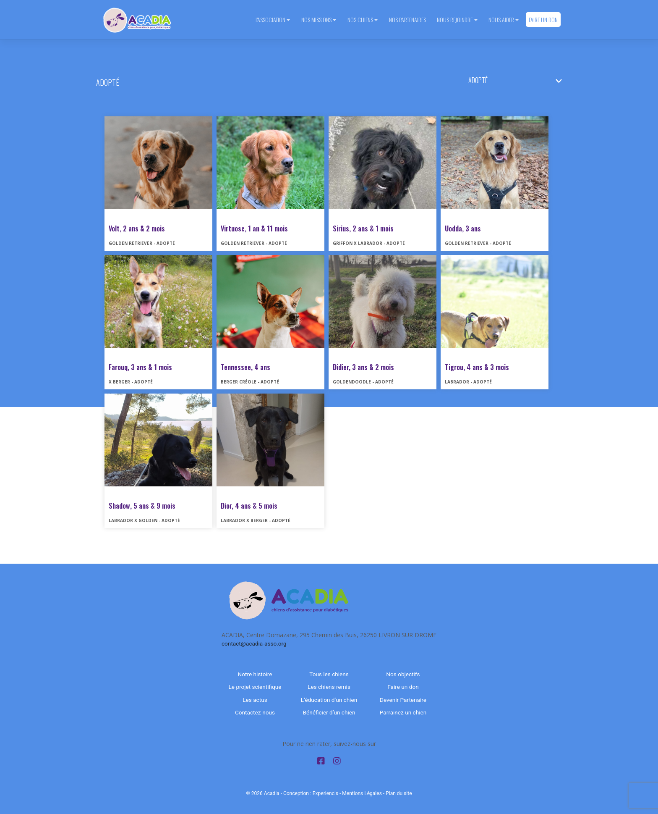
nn (518, 80)
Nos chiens (360, 19)
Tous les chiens (329, 674)
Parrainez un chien (403, 712)
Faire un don (543, 19)
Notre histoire (255, 674)
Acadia (271, 793)
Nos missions (316, 19)
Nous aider (501, 19)
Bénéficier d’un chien (329, 712)
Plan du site (399, 793)
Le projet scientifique (255, 686)
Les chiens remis (329, 686)
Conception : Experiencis (310, 793)
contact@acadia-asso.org (254, 643)
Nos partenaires (407, 19)
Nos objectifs (403, 674)
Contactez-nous (255, 712)
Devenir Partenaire (403, 699)
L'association (270, 19)
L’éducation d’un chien (329, 699)
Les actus (255, 699)
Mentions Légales (362, 793)
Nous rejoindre (455, 19)
